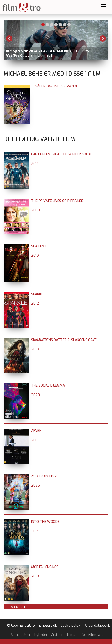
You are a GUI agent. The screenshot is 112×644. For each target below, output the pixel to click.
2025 (35, 485)
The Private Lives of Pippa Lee (57, 201)
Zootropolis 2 (44, 476)
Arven (36, 431)
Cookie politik (70, 626)
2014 (35, 163)
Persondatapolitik (97, 626)
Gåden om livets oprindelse (59, 86)
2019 (35, 255)
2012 (35, 303)
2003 (35, 440)
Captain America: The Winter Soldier (62, 154)
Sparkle (38, 294)
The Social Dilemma (48, 385)
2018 (35, 576)
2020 (35, 395)
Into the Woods (45, 521)
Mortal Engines (44, 567)
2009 (35, 210)
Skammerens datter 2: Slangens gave (64, 340)
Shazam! (38, 246)
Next (102, 38)
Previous (9, 38)
